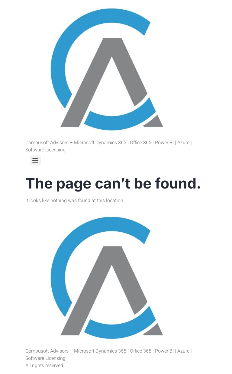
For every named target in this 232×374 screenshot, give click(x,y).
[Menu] (35, 160)
